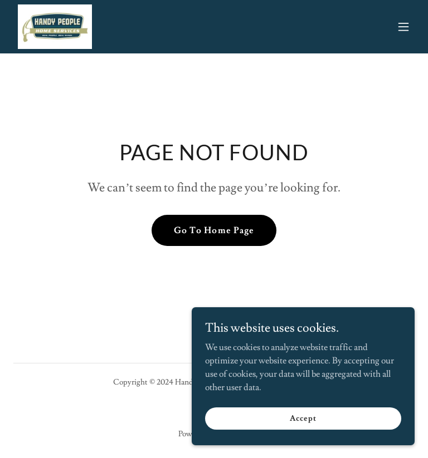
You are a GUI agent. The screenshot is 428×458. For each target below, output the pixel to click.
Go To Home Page (214, 230)
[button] (403, 27)
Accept (303, 441)
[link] (55, 26)
